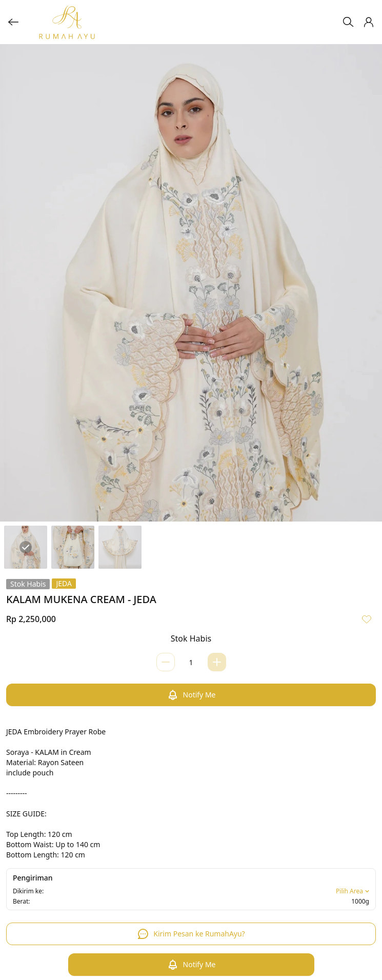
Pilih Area (353, 891)
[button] (368, 22)
